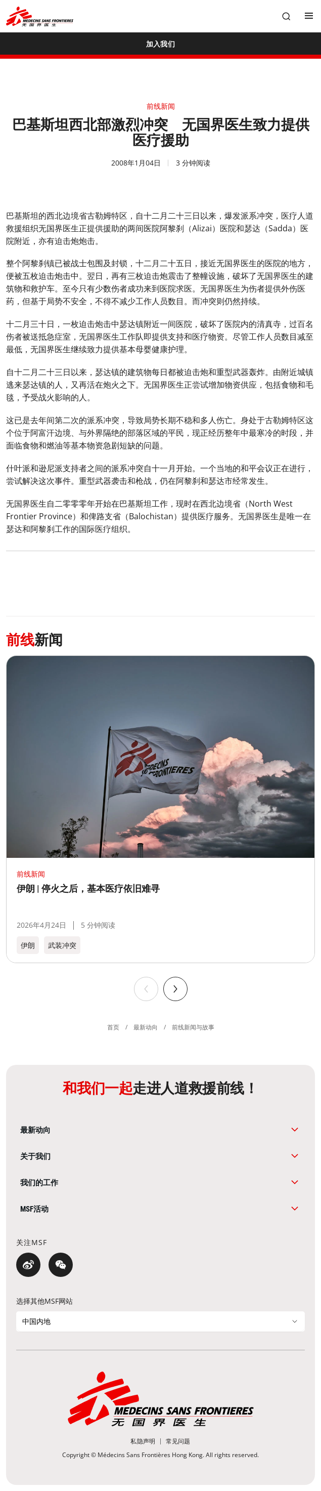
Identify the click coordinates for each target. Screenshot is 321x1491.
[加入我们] (160, 43)
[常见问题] (178, 1441)
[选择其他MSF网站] (160, 1321)
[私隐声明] (142, 1441)
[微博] (28, 1265)
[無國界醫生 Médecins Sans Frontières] (39, 16)
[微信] (61, 1265)
